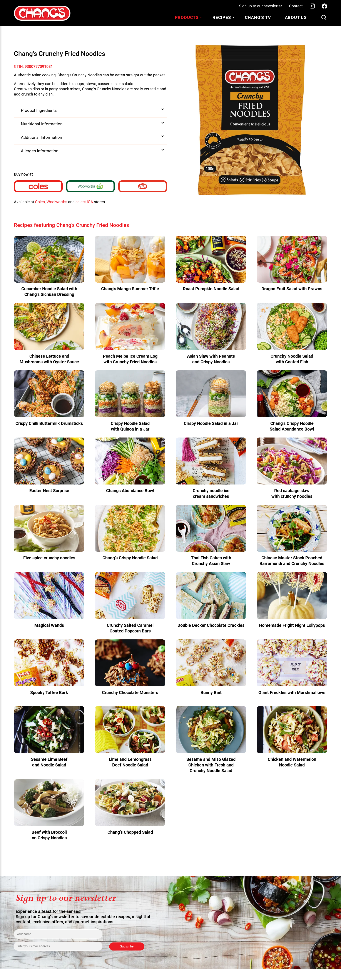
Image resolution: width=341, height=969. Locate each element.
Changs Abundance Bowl (130, 490)
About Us (296, 17)
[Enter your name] (58, 934)
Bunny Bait (211, 692)
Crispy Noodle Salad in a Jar (211, 423)
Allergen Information (39, 150)
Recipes (221, 17)
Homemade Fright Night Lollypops (292, 625)
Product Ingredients (39, 110)
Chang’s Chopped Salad (130, 832)
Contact (296, 6)
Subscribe (127, 946)
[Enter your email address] (58, 946)
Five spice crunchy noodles (49, 557)
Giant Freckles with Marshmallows (291, 692)
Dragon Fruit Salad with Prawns (291, 288)
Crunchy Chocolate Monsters (130, 692)
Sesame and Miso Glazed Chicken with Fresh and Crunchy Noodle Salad (211, 765)
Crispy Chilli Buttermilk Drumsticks (49, 423)
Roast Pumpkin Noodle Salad (211, 288)
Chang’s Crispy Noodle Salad (130, 557)
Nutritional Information (41, 123)
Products (187, 17)
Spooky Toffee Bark (49, 692)
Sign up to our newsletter (260, 6)
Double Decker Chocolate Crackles (210, 625)
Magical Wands (49, 625)
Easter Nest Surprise (49, 490)
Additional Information (41, 137)
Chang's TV (258, 17)
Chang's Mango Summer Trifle (130, 288)
